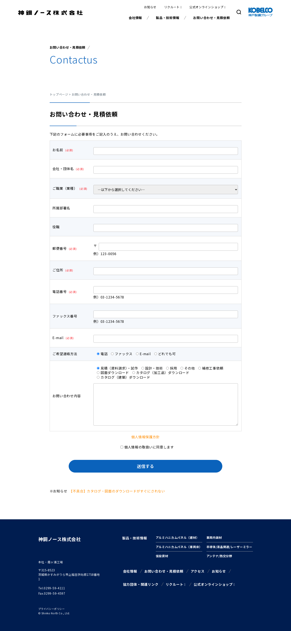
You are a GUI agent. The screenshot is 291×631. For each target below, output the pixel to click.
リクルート (172, 7)
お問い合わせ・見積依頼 (211, 17)
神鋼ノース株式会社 (59, 539)
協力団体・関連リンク (140, 584)
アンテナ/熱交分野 (219, 556)
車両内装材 (214, 537)
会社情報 (135, 17)
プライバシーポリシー (51, 608)
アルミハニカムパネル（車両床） (179, 547)
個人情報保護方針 (145, 436)
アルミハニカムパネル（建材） (177, 537)
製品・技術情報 (167, 17)
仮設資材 (162, 556)
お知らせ (150, 7)
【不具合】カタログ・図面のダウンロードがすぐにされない (118, 491)
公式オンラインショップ (206, 7)
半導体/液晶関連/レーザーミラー (229, 547)
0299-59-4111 (54, 588)
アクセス (198, 571)
